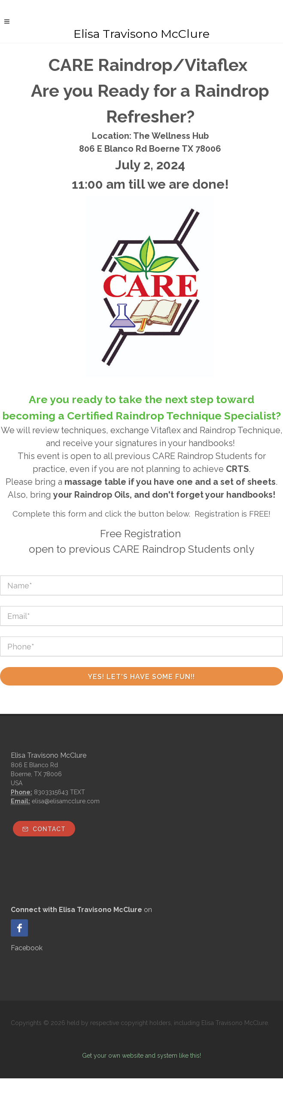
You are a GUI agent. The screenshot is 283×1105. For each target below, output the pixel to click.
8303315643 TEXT (59, 792)
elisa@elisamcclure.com (66, 801)
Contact (44, 829)
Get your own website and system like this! (141, 1055)
